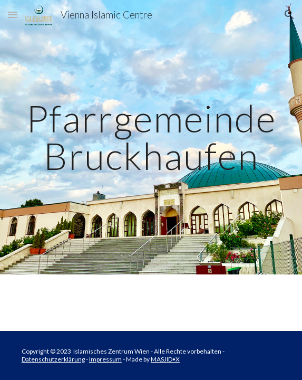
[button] (12, 14)
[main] (151, 137)
